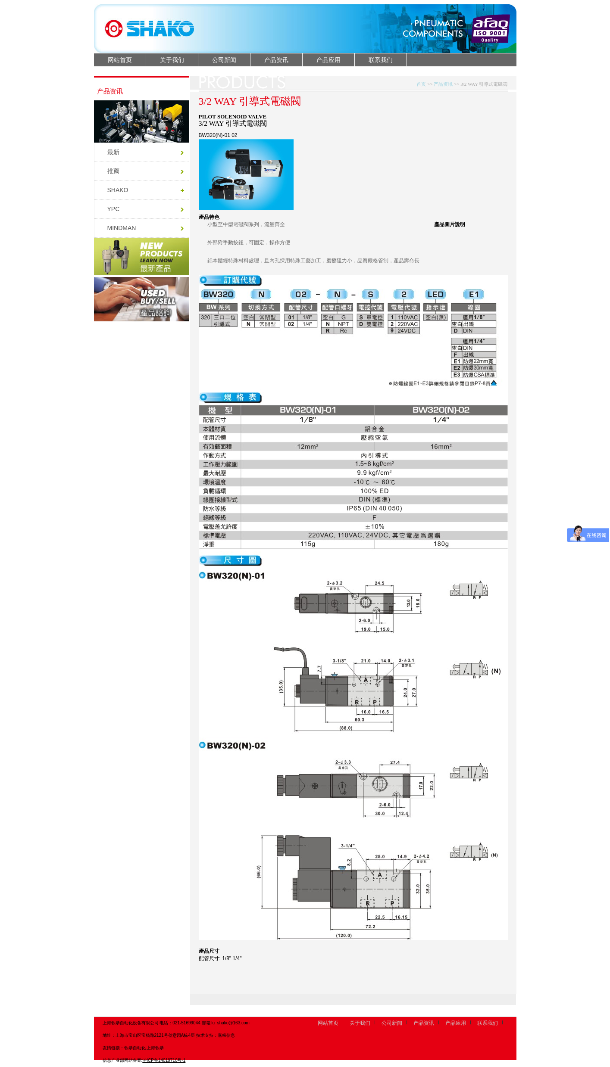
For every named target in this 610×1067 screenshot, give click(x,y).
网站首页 (120, 59)
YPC (113, 208)
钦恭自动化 (135, 1047)
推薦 (113, 171)
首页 (421, 84)
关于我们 (172, 59)
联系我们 (381, 59)
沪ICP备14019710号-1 (163, 1060)
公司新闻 (224, 59)
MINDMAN (121, 227)
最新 (113, 152)
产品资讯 (276, 59)
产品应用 (328, 59)
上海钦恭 (155, 1047)
